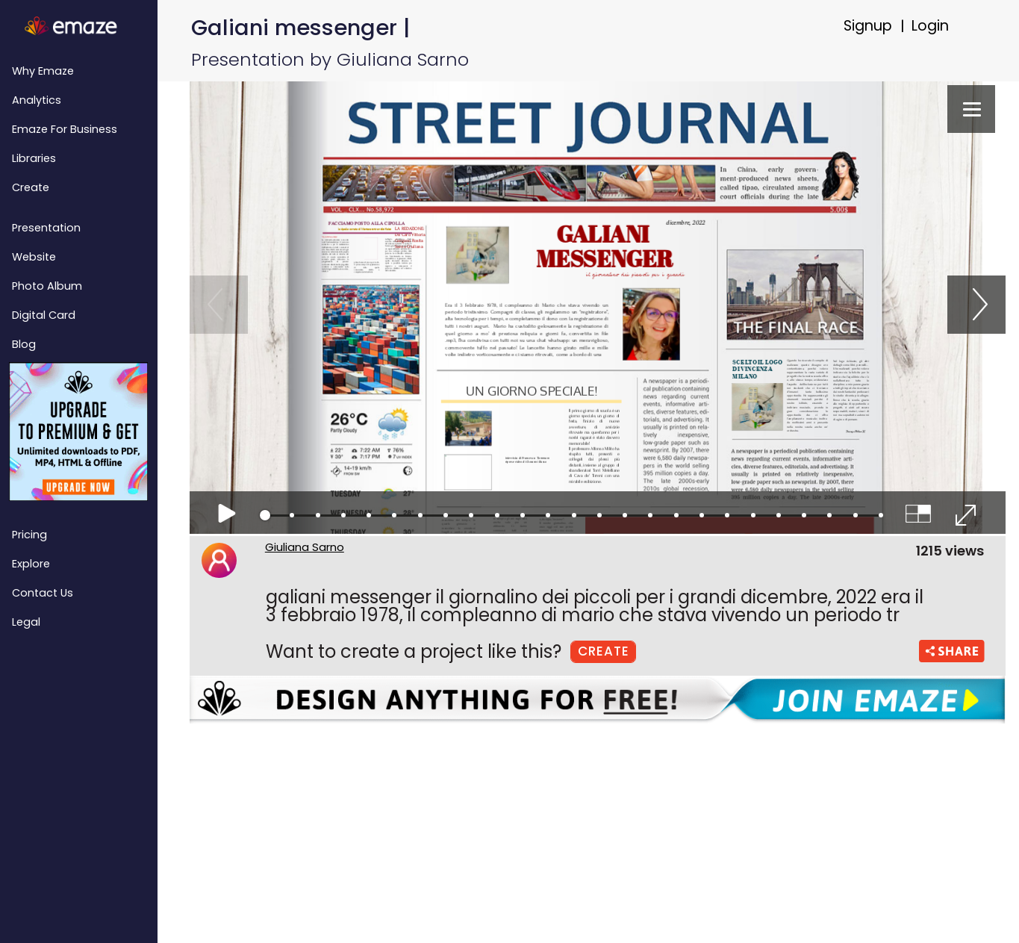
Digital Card (43, 315)
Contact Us (42, 592)
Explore (31, 563)
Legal (26, 621)
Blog (24, 344)
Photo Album (47, 285)
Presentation (46, 227)
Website (34, 256)
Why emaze (43, 70)
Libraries (34, 158)
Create (30, 187)
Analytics (36, 100)
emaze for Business (64, 129)
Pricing (29, 534)
